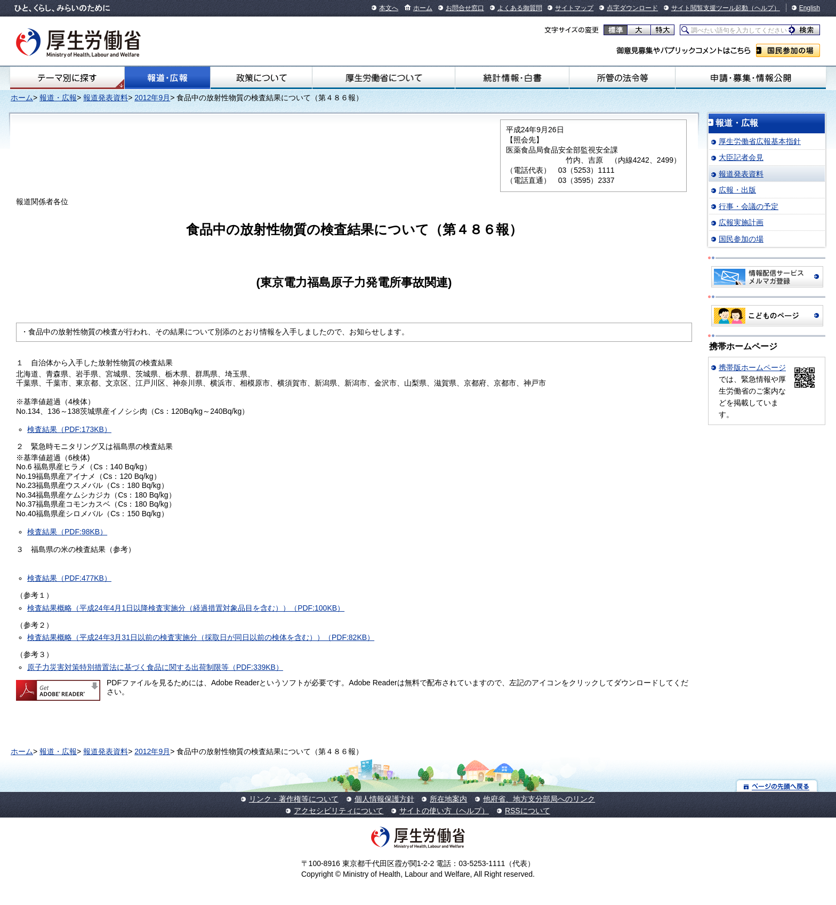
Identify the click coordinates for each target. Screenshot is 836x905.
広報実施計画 (741, 222)
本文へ (388, 8)
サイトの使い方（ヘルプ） (444, 810)
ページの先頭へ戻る (777, 786)
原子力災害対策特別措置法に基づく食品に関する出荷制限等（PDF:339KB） (155, 667)
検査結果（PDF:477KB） (69, 578)
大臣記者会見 (741, 157)
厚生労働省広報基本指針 (760, 141)
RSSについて (527, 810)
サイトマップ (574, 8)
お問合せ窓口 (465, 8)
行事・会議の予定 (748, 206)
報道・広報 (167, 78)
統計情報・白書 (512, 78)
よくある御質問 (519, 8)
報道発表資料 (105, 97)
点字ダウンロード (632, 8)
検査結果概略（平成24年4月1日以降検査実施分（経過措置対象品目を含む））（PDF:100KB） (185, 608)
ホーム (422, 8)
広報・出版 (737, 190)
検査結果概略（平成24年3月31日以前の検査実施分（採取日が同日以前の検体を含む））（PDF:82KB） (200, 637)
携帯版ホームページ (752, 367)
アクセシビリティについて (338, 810)
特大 (662, 30)
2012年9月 (152, 97)
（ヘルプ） (764, 8)
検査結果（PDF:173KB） (69, 429)
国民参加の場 (788, 50)
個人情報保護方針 (384, 799)
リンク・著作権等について (294, 799)
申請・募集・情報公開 (751, 78)
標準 (615, 30)
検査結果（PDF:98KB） (67, 531)
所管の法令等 (622, 78)
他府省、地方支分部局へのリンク (539, 799)
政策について (261, 78)
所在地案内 (448, 799)
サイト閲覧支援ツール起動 (709, 8)
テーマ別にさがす (67, 78)
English (809, 8)
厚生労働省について (383, 78)
